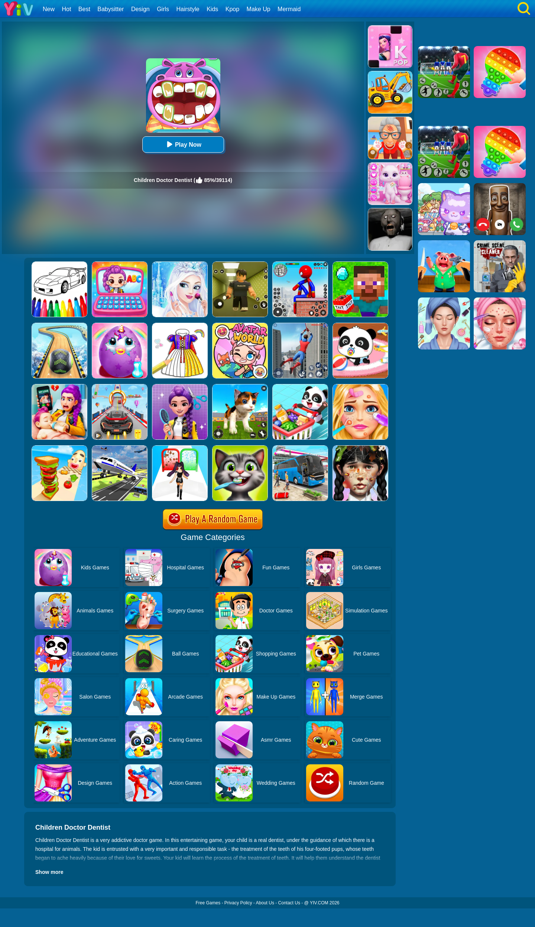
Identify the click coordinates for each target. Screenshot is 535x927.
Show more (49, 872)
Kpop (232, 9)
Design (140, 9)
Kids (212, 9)
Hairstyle (188, 9)
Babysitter (110, 9)
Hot (66, 9)
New (49, 9)
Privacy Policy (238, 902)
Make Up (258, 9)
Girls (163, 9)
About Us (265, 902)
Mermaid (289, 9)
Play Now (183, 144)
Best (84, 9)
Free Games (207, 902)
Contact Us (289, 902)
